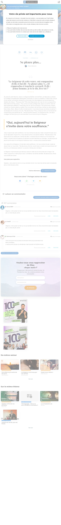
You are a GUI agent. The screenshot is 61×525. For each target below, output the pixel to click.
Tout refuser (30, 39)
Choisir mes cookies (22, 36)
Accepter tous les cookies (36, 36)
